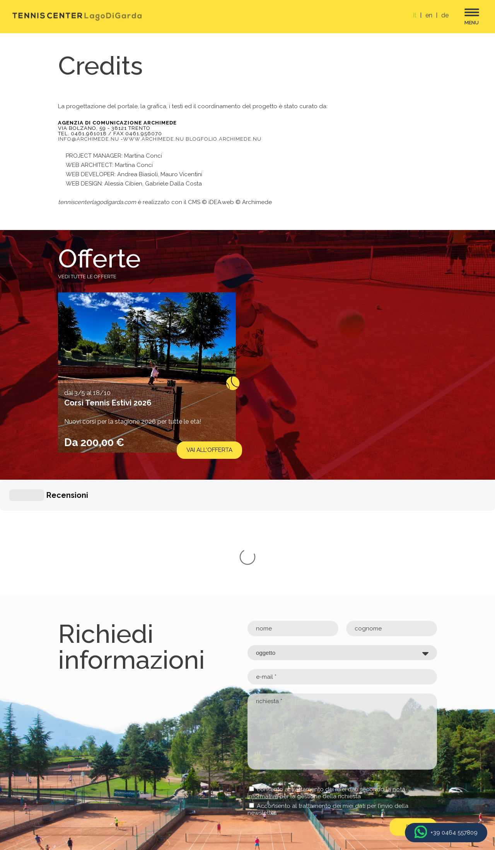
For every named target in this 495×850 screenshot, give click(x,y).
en (428, 15)
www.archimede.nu (153, 139)
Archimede (257, 202)
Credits (425, 795)
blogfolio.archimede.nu (223, 139)
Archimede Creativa (395, 804)
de (445, 15)
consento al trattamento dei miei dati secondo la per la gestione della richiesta (326, 677)
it (414, 15)
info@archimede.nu (88, 139)
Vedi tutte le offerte (87, 276)
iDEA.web (221, 202)
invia (413, 710)
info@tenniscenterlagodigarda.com (106, 783)
